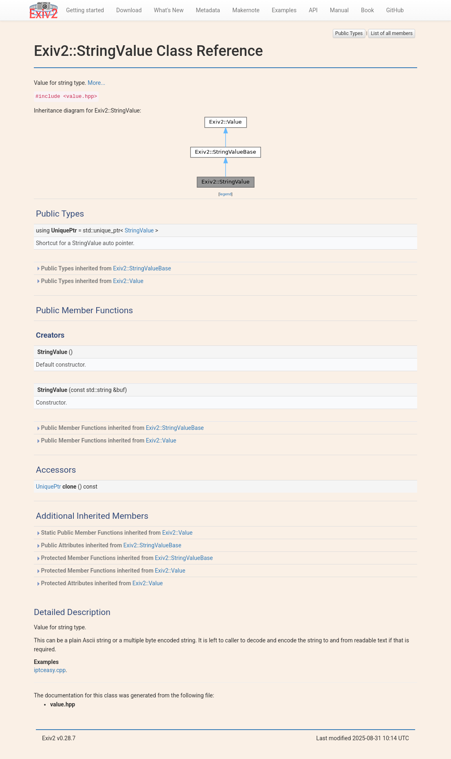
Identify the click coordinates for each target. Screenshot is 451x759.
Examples (284, 10)
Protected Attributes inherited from (99, 583)
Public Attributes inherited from (108, 545)
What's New (168, 10)
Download (128, 10)
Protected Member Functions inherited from (124, 558)
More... (96, 83)
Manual (339, 10)
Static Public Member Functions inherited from (114, 532)
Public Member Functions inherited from (120, 428)
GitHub (395, 10)
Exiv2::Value (128, 281)
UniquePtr (48, 486)
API (313, 10)
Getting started (85, 10)
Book (367, 10)
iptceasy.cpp (50, 670)
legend (225, 194)
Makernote (246, 10)
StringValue (139, 230)
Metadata (208, 10)
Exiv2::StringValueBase (142, 268)
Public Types (349, 33)
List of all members (392, 33)
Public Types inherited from (103, 268)
